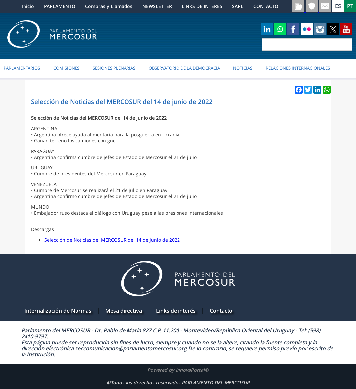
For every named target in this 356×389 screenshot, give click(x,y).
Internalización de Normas (58, 310)
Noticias (242, 68)
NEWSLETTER (157, 6)
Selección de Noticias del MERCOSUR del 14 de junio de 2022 (112, 240)
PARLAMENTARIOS (22, 68)
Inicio (28, 6)
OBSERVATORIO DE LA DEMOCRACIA (184, 68)
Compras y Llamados (108, 6)
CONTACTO (265, 6)
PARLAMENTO (59, 6)
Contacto (221, 310)
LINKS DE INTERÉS (202, 6)
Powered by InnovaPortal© (178, 370)
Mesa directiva (123, 310)
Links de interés (176, 310)
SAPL (237, 6)
